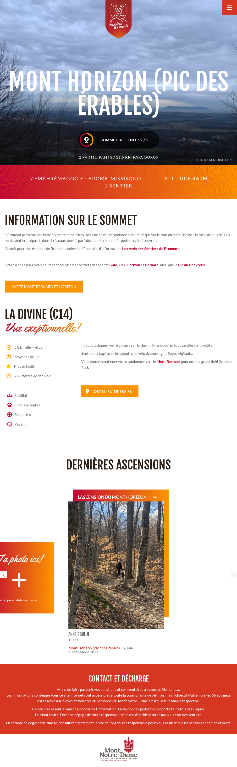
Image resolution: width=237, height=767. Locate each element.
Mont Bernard (168, 361)
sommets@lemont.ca (163, 689)
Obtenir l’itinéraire (113, 391)
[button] (3, 574)
